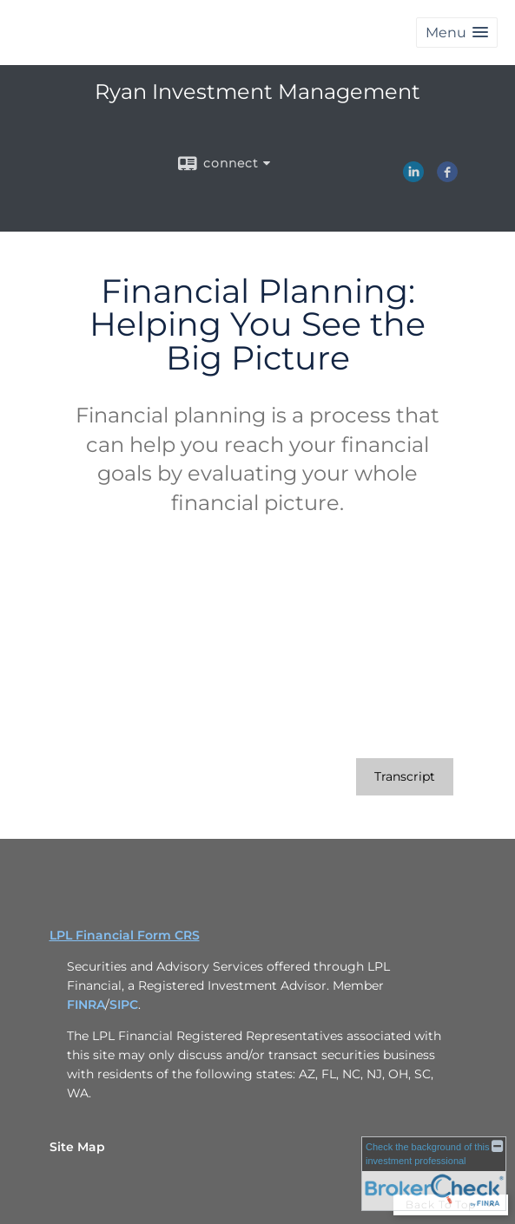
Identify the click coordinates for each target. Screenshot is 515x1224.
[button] (457, 32)
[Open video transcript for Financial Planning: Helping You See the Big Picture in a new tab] (404, 776)
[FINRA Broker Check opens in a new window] (433, 1173)
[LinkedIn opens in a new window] (413, 176)
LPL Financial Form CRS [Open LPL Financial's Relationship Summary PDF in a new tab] (125, 935)
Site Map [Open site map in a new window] (77, 1147)
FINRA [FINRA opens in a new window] (86, 1004)
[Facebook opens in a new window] (447, 176)
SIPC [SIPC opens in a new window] (123, 1004)
